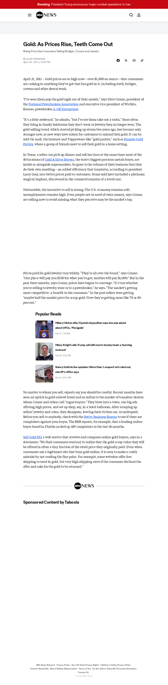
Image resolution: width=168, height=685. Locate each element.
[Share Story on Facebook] (115, 63)
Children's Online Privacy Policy (115, 668)
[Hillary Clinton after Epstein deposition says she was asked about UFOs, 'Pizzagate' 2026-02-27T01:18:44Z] (84, 333)
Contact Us (83, 675)
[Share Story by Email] (132, 63)
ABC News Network (45, 668)
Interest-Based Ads (39, 672)
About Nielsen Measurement (63, 672)
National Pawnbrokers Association (53, 107)
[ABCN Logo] (46, 15)
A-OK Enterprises (65, 112)
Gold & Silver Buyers (59, 163)
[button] (30, 15)
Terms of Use (85, 672)
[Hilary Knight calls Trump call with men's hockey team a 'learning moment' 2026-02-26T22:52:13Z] (84, 355)
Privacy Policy (63, 668)
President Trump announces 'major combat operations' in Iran (84, 4)
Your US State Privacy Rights (85, 668)
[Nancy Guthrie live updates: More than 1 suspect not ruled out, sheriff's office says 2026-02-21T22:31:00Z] (84, 377)
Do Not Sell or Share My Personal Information (114, 672)
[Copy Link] (141, 63)
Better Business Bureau (100, 420)
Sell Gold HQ (32, 440)
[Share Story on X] (124, 63)
